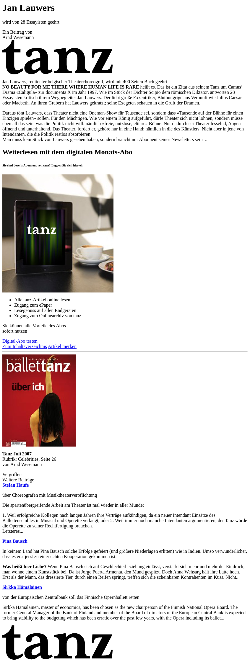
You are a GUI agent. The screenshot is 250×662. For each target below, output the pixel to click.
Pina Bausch (14, 541)
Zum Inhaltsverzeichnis (24, 346)
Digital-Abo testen (20, 341)
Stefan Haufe (15, 485)
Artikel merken (62, 346)
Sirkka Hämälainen (22, 587)
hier (76, 165)
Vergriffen (12, 474)
